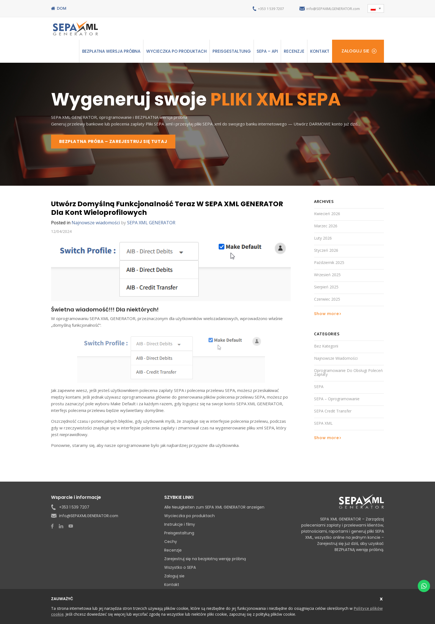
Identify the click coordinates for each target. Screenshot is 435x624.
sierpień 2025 (326, 287)
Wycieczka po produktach (176, 51)
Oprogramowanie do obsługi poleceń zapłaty (348, 373)
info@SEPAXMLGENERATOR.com (329, 8)
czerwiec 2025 (327, 299)
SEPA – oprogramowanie (337, 399)
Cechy (170, 542)
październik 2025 (329, 263)
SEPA (318, 387)
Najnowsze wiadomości (96, 223)
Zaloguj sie (355, 51)
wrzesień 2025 (327, 275)
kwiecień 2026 (327, 214)
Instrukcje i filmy (180, 525)
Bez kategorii (326, 346)
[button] (375, 8)
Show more (326, 314)
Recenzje (294, 51)
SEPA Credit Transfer (332, 411)
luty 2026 (323, 238)
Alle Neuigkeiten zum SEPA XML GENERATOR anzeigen (214, 507)
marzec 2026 (325, 226)
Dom (61, 8)
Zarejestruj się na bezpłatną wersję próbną (205, 559)
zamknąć (382, 598)
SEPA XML (323, 423)
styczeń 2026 (326, 250)
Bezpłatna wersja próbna (111, 51)
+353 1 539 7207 (261, 8)
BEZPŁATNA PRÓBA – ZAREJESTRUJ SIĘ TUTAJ (115, 142)
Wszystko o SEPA (180, 568)
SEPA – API (267, 51)
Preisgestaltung (232, 51)
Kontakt (319, 51)
